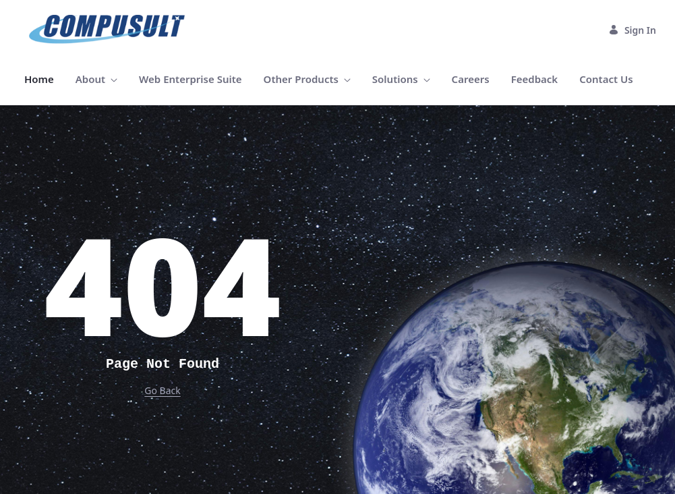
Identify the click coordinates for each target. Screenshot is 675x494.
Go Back (162, 390)
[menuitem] (39, 79)
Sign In (632, 30)
